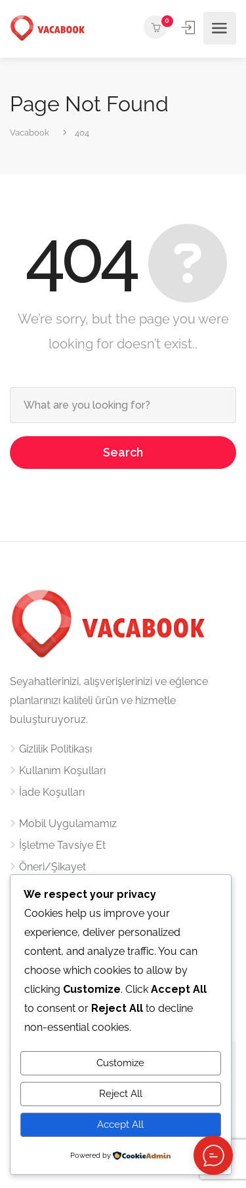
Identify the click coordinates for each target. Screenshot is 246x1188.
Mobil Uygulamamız (68, 823)
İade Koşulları (52, 792)
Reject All (120, 1094)
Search (123, 452)
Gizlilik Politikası (55, 749)
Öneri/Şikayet (52, 867)
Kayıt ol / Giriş (189, 27)
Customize (120, 1063)
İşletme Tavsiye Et (62, 845)
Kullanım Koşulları (62, 770)
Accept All (120, 1124)
